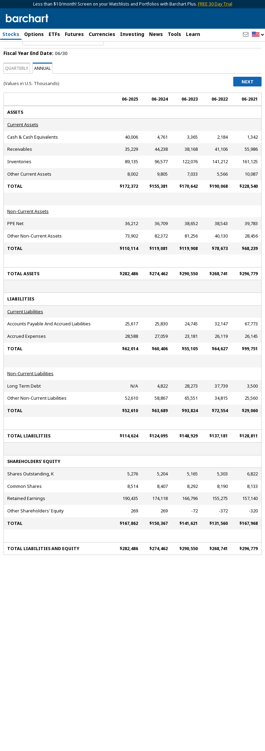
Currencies (102, 34)
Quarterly (16, 87)
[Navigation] (63, 59)
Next (248, 101)
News (156, 34)
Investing (132, 34)
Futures (74, 34)
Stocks (10, 34)
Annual (42, 87)
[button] (258, 34)
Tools (174, 34)
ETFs (54, 34)
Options (34, 34)
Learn (193, 34)
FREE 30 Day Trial (215, 4)
